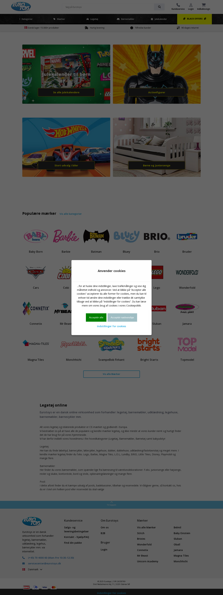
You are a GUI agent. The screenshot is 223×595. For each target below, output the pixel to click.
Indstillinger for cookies (111, 326)
